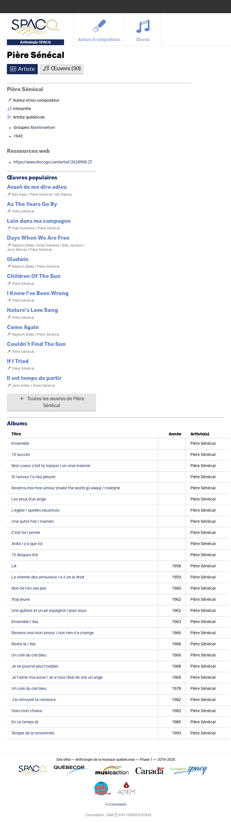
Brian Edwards (48, 245)
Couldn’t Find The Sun (36, 344)
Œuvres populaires (32, 178)
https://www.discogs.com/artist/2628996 (50, 162)
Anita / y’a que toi (26, 544)
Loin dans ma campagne (39, 221)
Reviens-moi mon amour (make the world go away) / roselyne (65, 488)
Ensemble (20, 444)
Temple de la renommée (32, 733)
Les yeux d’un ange (28, 499)
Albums (17, 423)
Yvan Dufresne (23, 228)
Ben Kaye (19, 194)
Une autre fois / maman (32, 522)
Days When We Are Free (38, 238)
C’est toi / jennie (25, 533)
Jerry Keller (21, 385)
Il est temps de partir (34, 378)
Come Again (23, 327)
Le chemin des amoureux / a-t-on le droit (47, 577)
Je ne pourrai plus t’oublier (35, 666)
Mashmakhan (43, 128)
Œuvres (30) (61, 68)
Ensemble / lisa (24, 622)
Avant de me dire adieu (37, 187)
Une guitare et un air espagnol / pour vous (48, 611)
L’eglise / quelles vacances (35, 510)
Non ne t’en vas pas (28, 588)
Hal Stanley (63, 194)
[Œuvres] (143, 29)
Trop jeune (20, 600)
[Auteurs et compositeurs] (99, 29)
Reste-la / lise (23, 644)
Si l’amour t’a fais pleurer (33, 477)
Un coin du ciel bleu (28, 655)
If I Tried (18, 361)
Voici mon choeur (27, 711)
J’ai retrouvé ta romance (33, 700)
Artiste (22, 69)
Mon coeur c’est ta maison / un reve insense (50, 466)
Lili (13, 566)
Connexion (115, 804)
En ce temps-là (24, 722)
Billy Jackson (72, 245)
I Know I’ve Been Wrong (38, 293)
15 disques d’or (24, 555)
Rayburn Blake (23, 245)
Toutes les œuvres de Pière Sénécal (51, 402)
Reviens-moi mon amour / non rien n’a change (52, 633)
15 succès (20, 455)
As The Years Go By (32, 204)
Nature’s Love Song (32, 310)
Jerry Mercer (17, 249)
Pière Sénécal (35, 55)
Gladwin (18, 259)
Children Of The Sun (34, 276)
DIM (110, 815)
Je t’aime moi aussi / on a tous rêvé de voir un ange (57, 678)
